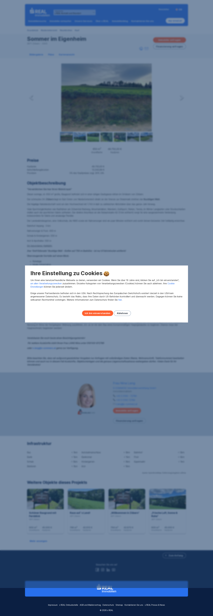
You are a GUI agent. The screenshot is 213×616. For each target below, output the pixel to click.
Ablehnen (122, 327)
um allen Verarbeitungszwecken (46, 297)
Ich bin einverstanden (97, 327)
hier (120, 313)
